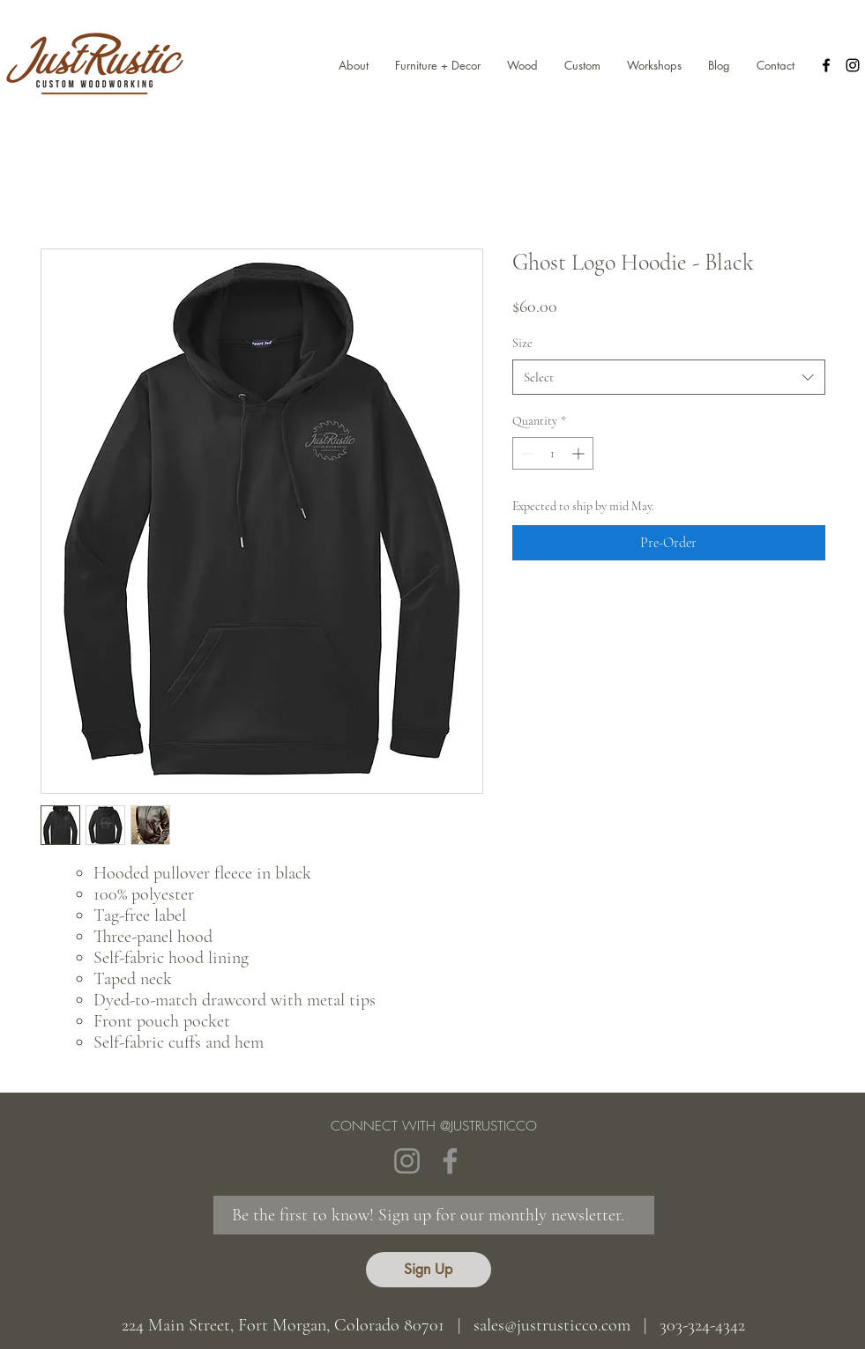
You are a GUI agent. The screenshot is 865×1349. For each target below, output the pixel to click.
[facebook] (826, 65)
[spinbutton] (553, 453)
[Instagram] (407, 1161)
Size (522, 343)
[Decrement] (526, 453)
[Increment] (580, 453)
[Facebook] (450, 1161)
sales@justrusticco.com (552, 1325)
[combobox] (668, 377)
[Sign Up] (428, 1269)
